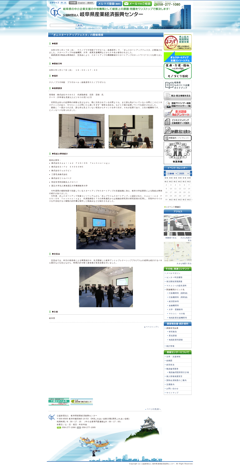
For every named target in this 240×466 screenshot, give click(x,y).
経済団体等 (174, 301)
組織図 (169, 361)
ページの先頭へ (154, 409)
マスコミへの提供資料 (176, 286)
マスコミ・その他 (177, 314)
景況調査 (173, 336)
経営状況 (170, 365)
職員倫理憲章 (172, 369)
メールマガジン (173, 273)
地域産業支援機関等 (178, 318)
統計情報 (170, 346)
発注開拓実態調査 (174, 281)
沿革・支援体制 (173, 357)
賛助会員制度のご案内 (176, 380)
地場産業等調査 (176, 340)
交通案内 (170, 384)
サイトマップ (172, 393)
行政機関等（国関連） (179, 293)
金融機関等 (174, 305)
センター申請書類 (174, 277)
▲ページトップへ (151, 327)
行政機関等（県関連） (179, 297)
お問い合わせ (172, 389)
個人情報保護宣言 (174, 376)
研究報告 (173, 332)
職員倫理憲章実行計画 (179, 372)
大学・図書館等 (176, 309)
